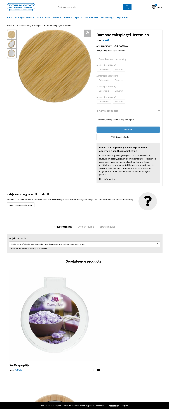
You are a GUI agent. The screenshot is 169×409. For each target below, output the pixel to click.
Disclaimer (131, 365)
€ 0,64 (132, 317)
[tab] (64, 227)
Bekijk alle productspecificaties (111, 50)
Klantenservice (94, 361)
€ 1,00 (54, 313)
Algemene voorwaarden (137, 357)
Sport (77, 17)
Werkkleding (106, 17)
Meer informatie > (107, 179)
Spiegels (37, 25)
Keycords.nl (122, 17)
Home (9, 17)
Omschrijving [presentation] (86, 227)
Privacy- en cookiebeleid (137, 361)
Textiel (56, 17)
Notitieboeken (91, 17)
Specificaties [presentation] (106, 227)
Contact (91, 357)
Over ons (53, 357)
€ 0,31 (15, 313)
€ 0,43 (93, 313)
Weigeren (125, 406)
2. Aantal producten (108, 110)
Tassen (67, 17)
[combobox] (89, 7)
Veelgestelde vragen (58, 361)
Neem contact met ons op (20, 205)
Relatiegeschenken (23, 17)
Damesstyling (25, 25)
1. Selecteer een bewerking (112, 59)
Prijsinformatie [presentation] (64, 227)
